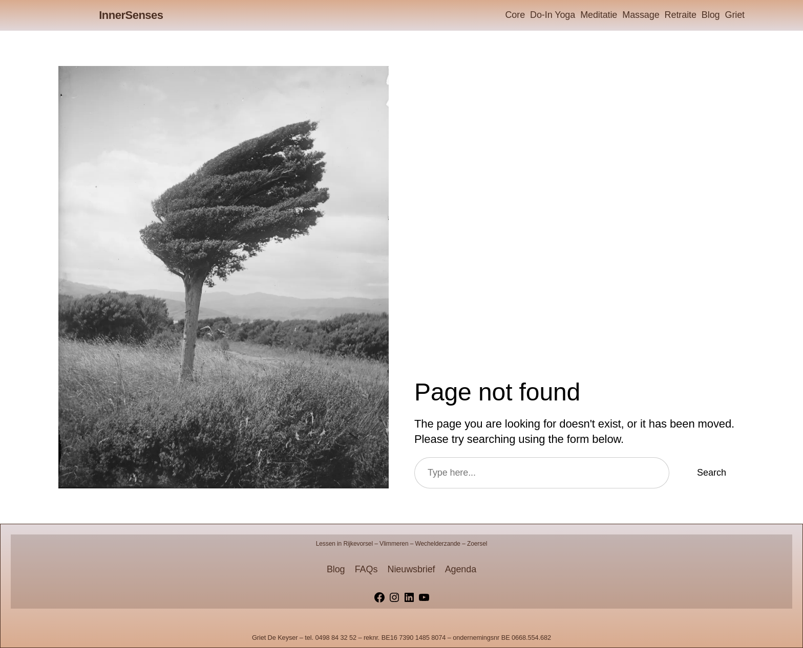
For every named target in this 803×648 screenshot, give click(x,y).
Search (711, 472)
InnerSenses (131, 15)
